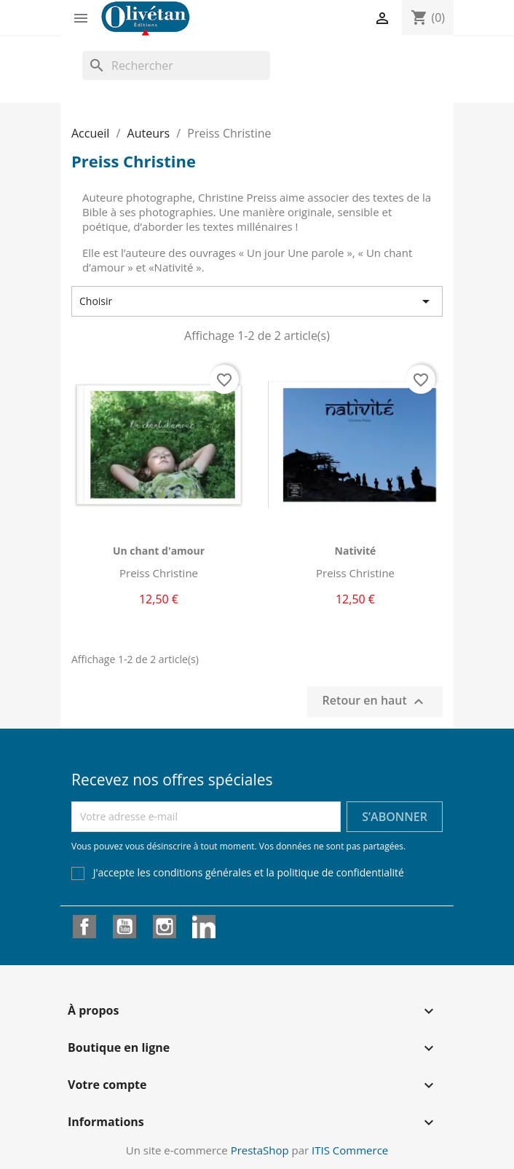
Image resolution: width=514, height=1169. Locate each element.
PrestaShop (260, 1150)
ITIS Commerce (350, 1150)
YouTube (124, 926)
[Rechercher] (176, 65)
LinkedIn (204, 926)
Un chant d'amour (159, 551)
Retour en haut (375, 701)
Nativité (355, 551)
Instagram (164, 926)
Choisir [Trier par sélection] (257, 301)
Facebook (84, 926)
